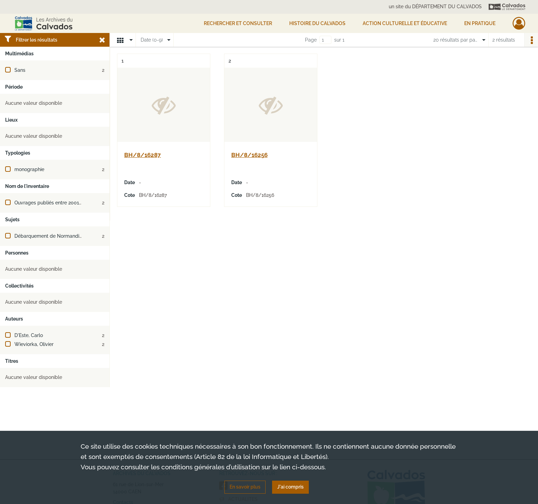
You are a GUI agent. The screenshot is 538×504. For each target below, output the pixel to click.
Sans (19, 70)
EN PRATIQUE (479, 23)
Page (311, 40)
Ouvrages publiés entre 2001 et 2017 (55, 202)
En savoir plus (245, 487)
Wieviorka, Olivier (34, 344)
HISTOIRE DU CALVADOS (317, 23)
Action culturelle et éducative (405, 23)
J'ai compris (290, 487)
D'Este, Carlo (28, 335)
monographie (29, 169)
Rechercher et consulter (238, 23)
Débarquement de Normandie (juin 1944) (59, 236)
